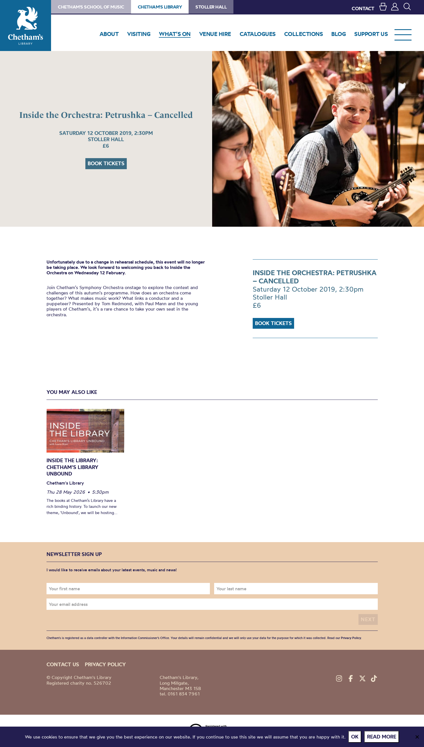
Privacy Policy (351, 638)
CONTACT (363, 8)
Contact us (63, 664)
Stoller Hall (211, 7)
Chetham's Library (25, 25)
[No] (417, 737)
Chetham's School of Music (91, 7)
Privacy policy (105, 664)
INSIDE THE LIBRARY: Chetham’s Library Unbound (72, 467)
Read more (381, 736)
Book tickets (106, 163)
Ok (354, 736)
